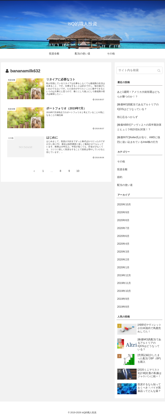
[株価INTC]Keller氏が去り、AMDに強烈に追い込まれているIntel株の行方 (138, 139)
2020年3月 (123, 251)
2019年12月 (124, 275)
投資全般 (122, 169)
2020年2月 (123, 259)
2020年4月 (123, 243)
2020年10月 (124, 204)
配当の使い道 (125, 185)
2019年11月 (124, 283)
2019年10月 (124, 291)
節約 (119, 177)
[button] (159, 71)
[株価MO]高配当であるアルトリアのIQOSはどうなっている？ (138, 106)
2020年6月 (123, 236)
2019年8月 (123, 306)
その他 (121, 161)
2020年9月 (123, 212)
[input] (139, 70)
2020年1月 (123, 267)
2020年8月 (123, 220)
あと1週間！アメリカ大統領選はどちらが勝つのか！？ (138, 94)
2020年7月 (123, 228)
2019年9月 (123, 298)
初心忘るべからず (127, 117)
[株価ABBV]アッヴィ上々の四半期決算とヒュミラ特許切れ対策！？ (139, 127)
